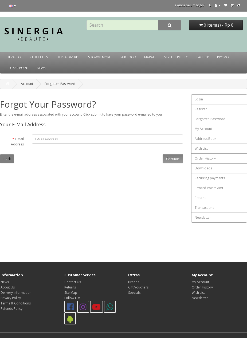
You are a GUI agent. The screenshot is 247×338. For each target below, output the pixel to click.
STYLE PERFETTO (176, 57)
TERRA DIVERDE (68, 57)
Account (27, 84)
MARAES (150, 57)
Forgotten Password (60, 84)
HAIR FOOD (127, 57)
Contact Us (72, 282)
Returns (200, 198)
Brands (133, 282)
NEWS (41, 68)
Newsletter (203, 217)
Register (201, 109)
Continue (173, 159)
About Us (8, 287)
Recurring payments (210, 178)
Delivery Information (16, 292)
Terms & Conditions (16, 303)
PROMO (223, 57)
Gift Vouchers (138, 287)
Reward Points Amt (209, 188)
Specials (134, 292)
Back (7, 159)
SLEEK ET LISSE (39, 57)
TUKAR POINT (18, 68)
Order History (205, 158)
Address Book (205, 138)
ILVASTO (14, 57)
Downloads (203, 168)
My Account (203, 129)
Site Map (70, 292)
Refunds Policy (11, 308)
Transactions (204, 207)
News (5, 282)
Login (199, 99)
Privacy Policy (11, 298)
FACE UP (203, 57)
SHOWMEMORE (99, 57)
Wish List (201, 148)
